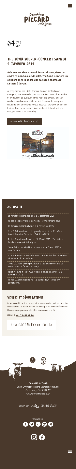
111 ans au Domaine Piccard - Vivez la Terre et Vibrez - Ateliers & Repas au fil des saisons (37, 257)
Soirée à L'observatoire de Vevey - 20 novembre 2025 (34, 221)
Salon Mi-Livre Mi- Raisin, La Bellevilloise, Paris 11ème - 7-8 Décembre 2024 (35, 273)
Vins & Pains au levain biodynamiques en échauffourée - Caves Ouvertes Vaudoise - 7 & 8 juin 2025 (35, 233)
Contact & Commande (31, 325)
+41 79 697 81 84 (25, 315)
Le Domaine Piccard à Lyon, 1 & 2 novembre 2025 (31, 226)
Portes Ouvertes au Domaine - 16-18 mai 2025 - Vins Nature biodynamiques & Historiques (35, 241)
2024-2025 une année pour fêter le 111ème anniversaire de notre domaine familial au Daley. (35, 265)
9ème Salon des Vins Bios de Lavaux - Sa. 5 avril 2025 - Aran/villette (34, 249)
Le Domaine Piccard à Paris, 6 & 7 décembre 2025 (31, 216)
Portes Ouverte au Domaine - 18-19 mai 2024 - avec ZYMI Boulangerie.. (34, 281)
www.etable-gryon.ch (24, 122)
